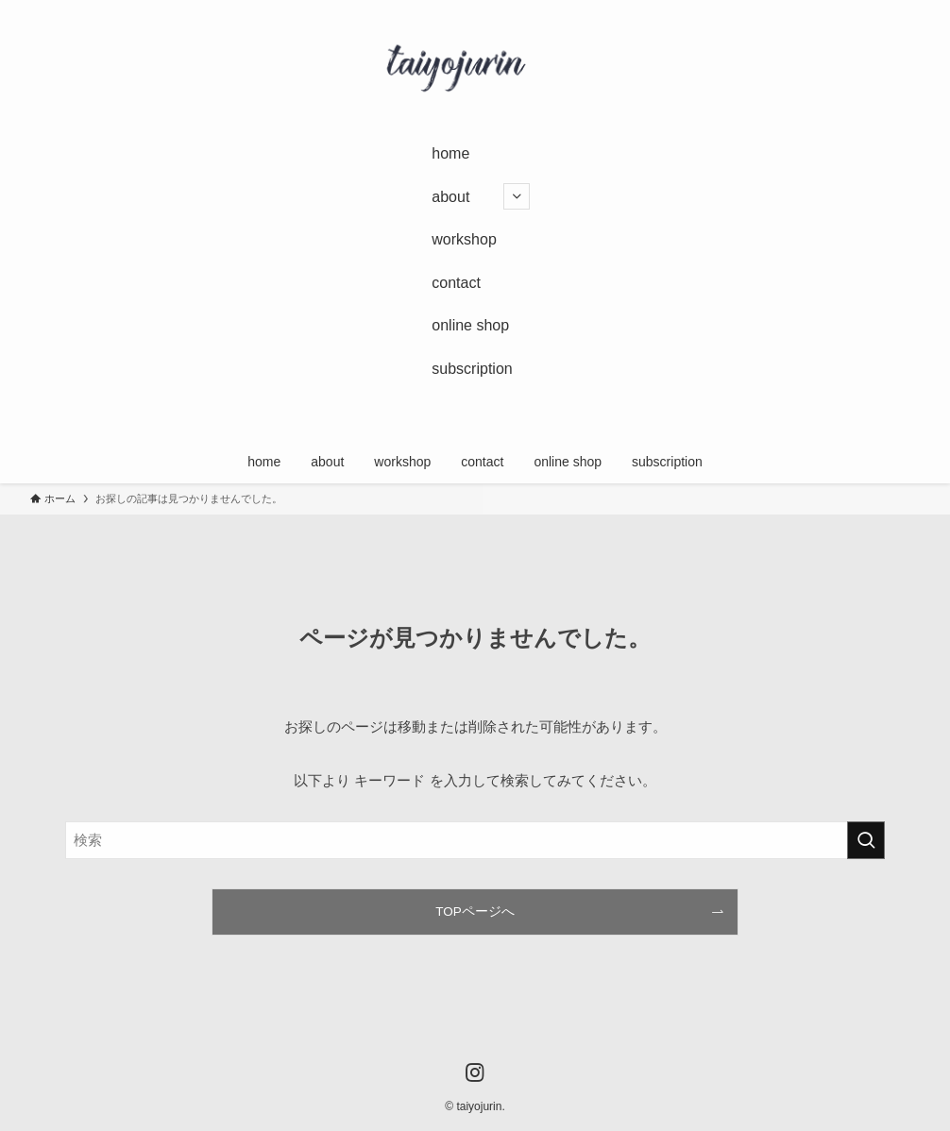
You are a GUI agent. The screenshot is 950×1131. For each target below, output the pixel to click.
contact (456, 283)
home (450, 153)
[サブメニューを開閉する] (516, 196)
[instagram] (457, 421)
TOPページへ (475, 911)
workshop (464, 239)
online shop (470, 325)
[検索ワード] (475, 840)
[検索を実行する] (866, 840)
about (480, 196)
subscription (472, 369)
